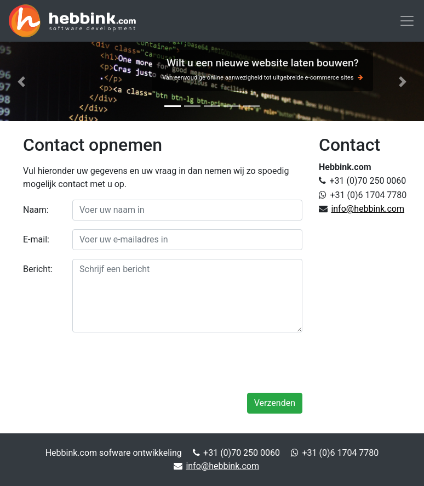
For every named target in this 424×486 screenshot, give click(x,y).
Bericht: (38, 269)
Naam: (36, 210)
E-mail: (36, 239)
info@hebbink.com (367, 209)
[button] (21, 81)
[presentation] (219, 362)
